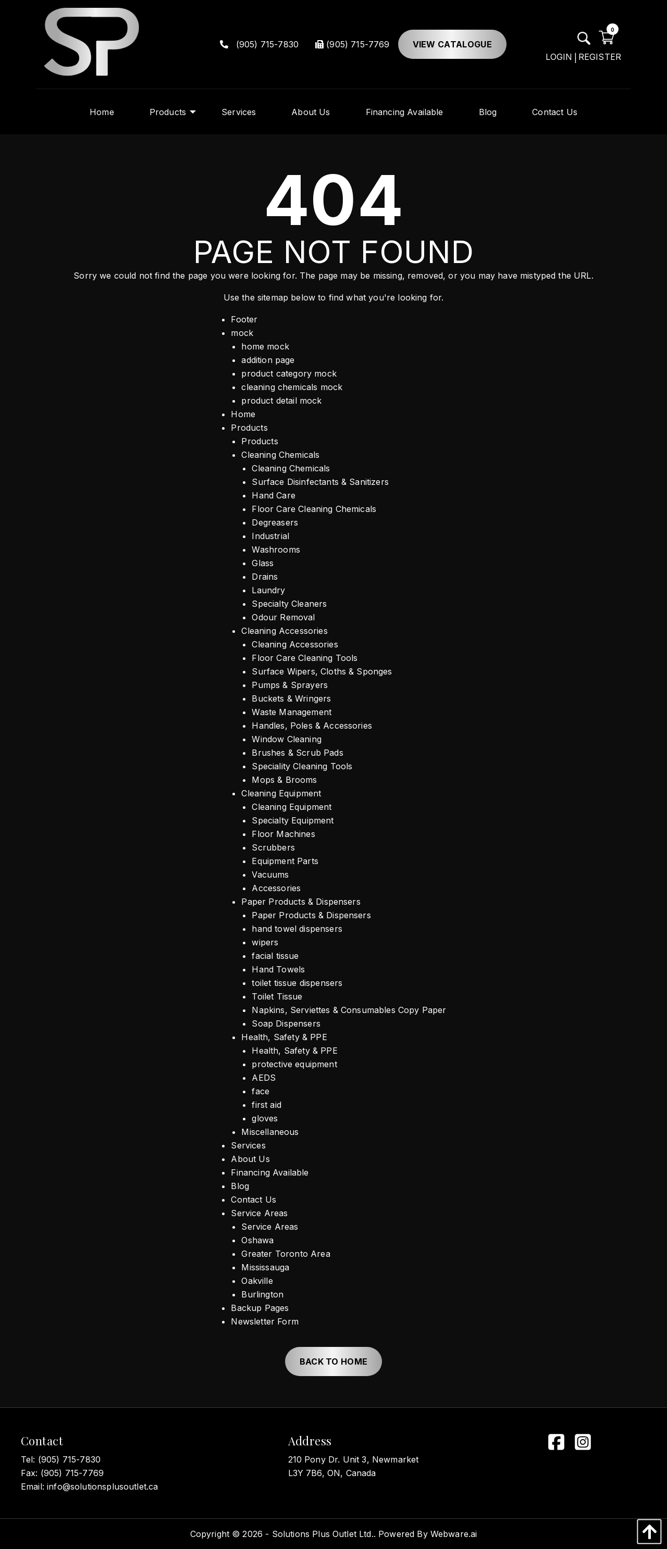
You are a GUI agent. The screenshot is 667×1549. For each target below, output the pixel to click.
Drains (265, 576)
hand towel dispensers (297, 928)
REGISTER (599, 57)
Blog (240, 1186)
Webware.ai (453, 1534)
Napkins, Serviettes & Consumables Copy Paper (349, 1010)
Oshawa (257, 1240)
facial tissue (275, 956)
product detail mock (281, 400)
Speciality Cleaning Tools (302, 766)
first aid (266, 1105)
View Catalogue (452, 44)
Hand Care (273, 495)
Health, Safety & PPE (284, 1037)
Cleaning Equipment (281, 793)
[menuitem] (102, 111)
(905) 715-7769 (352, 44)
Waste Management (291, 712)
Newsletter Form (264, 1321)
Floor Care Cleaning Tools (304, 658)
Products (249, 427)
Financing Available (269, 1172)
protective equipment (294, 1064)
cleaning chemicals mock (291, 387)
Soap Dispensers (286, 1023)
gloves (265, 1118)
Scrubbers (273, 847)
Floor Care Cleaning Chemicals (314, 509)
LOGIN (559, 57)
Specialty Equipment (293, 820)
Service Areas (259, 1213)
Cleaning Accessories (284, 631)
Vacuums (270, 874)
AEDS (264, 1077)
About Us (250, 1159)
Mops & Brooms (284, 779)
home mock (265, 346)
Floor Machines (283, 834)
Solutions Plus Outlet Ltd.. (324, 1534)
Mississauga (265, 1267)
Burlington (262, 1294)
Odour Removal (283, 617)
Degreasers (275, 522)
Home (243, 414)
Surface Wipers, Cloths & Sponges (322, 671)
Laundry (268, 590)
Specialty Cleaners (289, 603)
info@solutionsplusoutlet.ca (102, 1486)
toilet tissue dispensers (297, 983)
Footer (244, 319)
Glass (263, 563)
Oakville (257, 1281)
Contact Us (253, 1199)
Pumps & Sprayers (290, 685)
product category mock (288, 373)
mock (242, 333)
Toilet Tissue (277, 996)
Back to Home (334, 1361)
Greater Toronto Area (285, 1253)
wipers (265, 942)
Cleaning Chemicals (280, 454)
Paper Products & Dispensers (300, 901)
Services (248, 1145)
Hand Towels (278, 969)
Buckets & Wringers (291, 698)
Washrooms (276, 549)
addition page (267, 360)
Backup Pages (260, 1308)
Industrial (270, 536)
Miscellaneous (270, 1132)
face (260, 1091)
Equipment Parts (285, 861)
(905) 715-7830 (259, 44)
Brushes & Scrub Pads (297, 752)
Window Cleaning (286, 739)
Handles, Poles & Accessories (312, 725)
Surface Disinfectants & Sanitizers (320, 482)
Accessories (276, 888)
